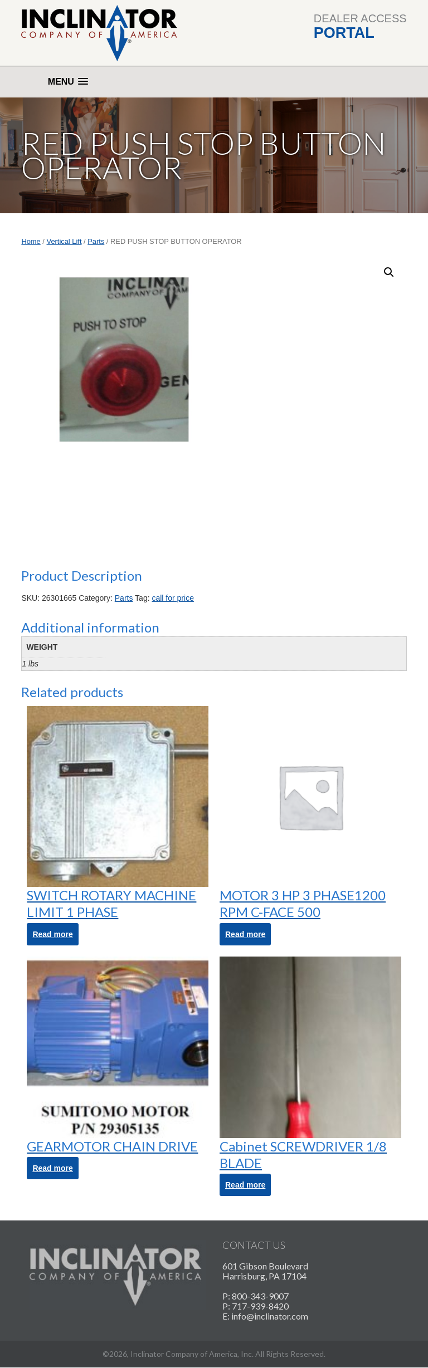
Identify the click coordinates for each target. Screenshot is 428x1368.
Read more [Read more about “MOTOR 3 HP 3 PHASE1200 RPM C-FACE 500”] (245, 934)
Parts (95, 241)
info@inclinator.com (269, 1316)
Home (30, 241)
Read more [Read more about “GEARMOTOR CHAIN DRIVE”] (52, 1168)
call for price (172, 598)
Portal (344, 32)
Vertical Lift (64, 241)
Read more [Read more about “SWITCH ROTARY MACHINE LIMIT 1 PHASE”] (52, 934)
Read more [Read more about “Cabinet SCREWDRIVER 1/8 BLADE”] (245, 1184)
